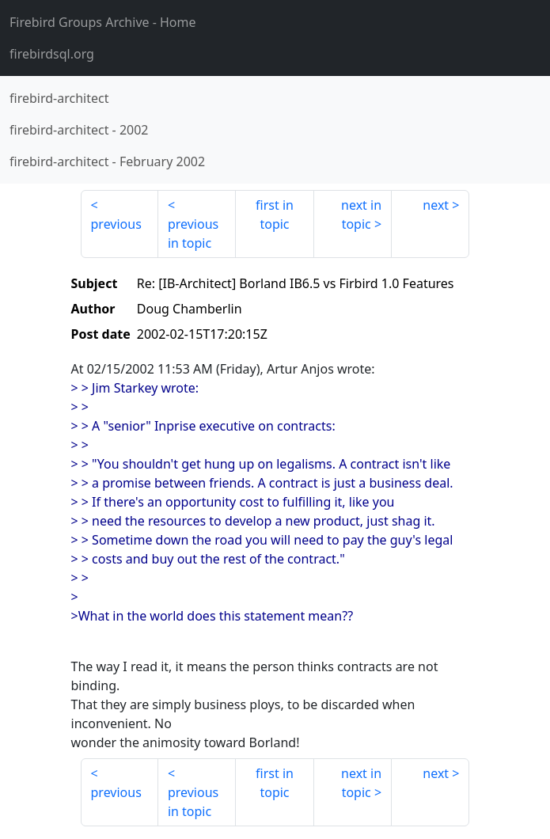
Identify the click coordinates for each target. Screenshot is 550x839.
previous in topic (193, 233)
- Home (102, 22)
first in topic (275, 214)
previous (116, 224)
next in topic (361, 214)
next (436, 205)
